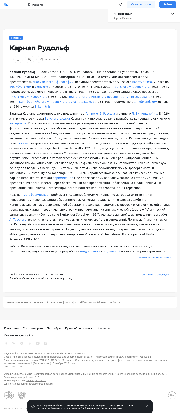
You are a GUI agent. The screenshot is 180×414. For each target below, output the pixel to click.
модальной (111, 251)
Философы (16, 37)
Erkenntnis (43, 106)
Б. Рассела (107, 113)
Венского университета (132, 87)
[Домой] (6, 5)
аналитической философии (53, 82)
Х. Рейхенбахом (145, 102)
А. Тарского (17, 219)
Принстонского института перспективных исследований (110, 97)
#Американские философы (25, 302)
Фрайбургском (20, 87)
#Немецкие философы (61, 302)
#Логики (116, 302)
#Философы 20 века (93, 302)
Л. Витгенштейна (144, 113)
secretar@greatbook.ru (40, 383)
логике (22, 143)
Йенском (41, 87)
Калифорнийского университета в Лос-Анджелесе (56, 102)
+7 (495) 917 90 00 (36, 380)
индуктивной (90, 251)
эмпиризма (18, 123)
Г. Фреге (92, 113)
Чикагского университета (28, 97)
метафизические (36, 195)
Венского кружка (57, 118)
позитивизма (142, 82)
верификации (63, 178)
